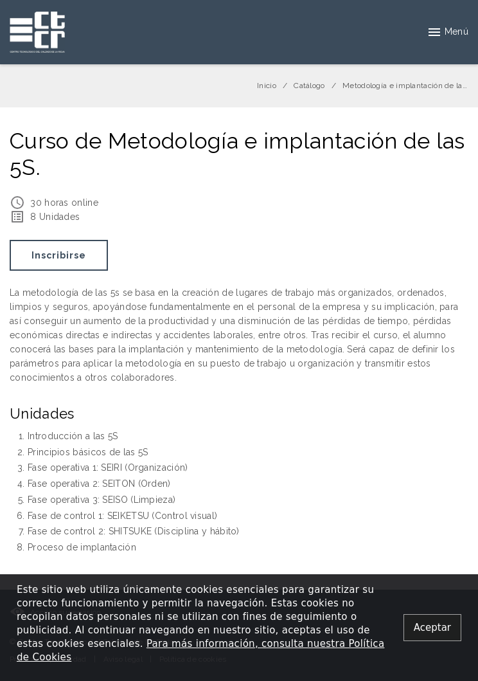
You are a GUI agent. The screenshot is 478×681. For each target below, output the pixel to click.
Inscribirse (58, 255)
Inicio (266, 85)
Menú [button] (447, 32)
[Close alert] (432, 628)
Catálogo (309, 85)
